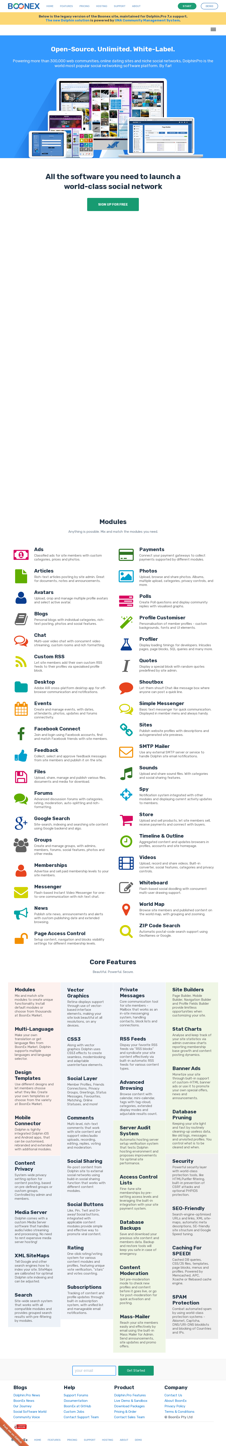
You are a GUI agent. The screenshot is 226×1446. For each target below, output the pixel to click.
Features (66, 6)
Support (119, 6)
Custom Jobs (74, 1412)
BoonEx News (23, 1401)
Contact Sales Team (129, 1417)
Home (49, 6)
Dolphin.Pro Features (130, 1395)
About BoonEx (175, 1401)
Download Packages (129, 1406)
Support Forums (76, 1395)
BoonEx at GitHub (77, 1406)
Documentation (76, 1401)
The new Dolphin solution (68, 20)
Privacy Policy (174, 1406)
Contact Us (173, 1395)
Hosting (101, 6)
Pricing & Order (125, 1412)
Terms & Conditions (179, 1412)
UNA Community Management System (147, 20)
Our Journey (22, 1406)
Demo (138, 1439)
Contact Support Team (81, 1417)
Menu (212, 27)
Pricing (84, 6)
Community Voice (26, 1417)
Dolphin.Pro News (26, 1395)
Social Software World (29, 1412)
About (136, 6)
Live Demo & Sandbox (130, 1401)
